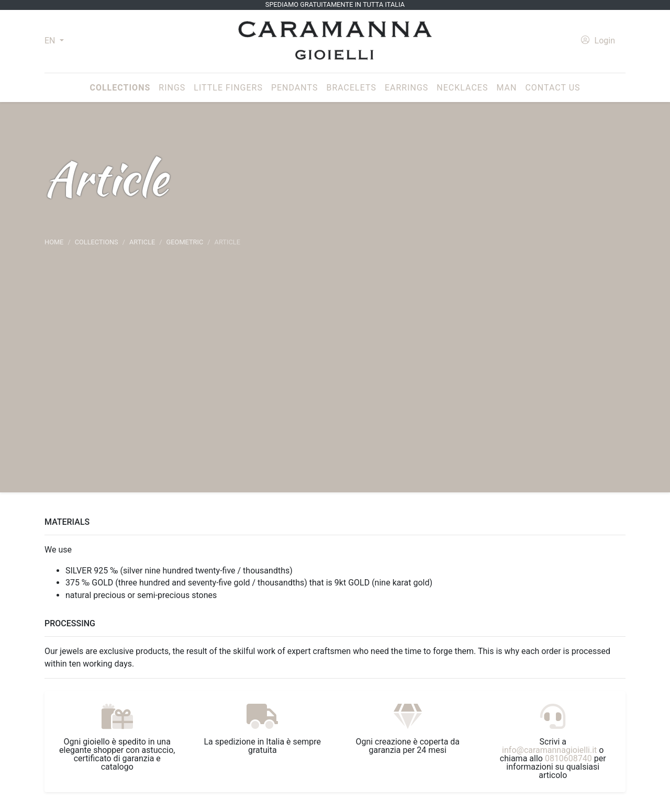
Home (53, 242)
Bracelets (351, 88)
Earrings (406, 88)
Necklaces (462, 88)
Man (506, 88)
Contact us (552, 88)
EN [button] (50, 41)
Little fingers (228, 88)
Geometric (185, 242)
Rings (172, 88)
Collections (122, 87)
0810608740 (568, 758)
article (142, 242)
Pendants (294, 88)
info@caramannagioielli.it (549, 750)
